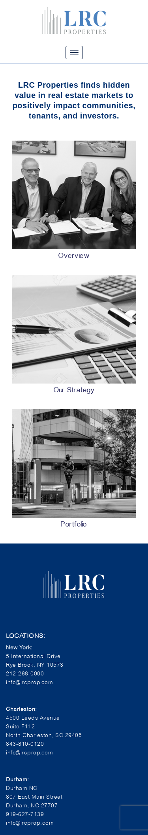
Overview (74, 256)
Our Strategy (74, 390)
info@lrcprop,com (30, 822)
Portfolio (74, 524)
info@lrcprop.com (29, 752)
